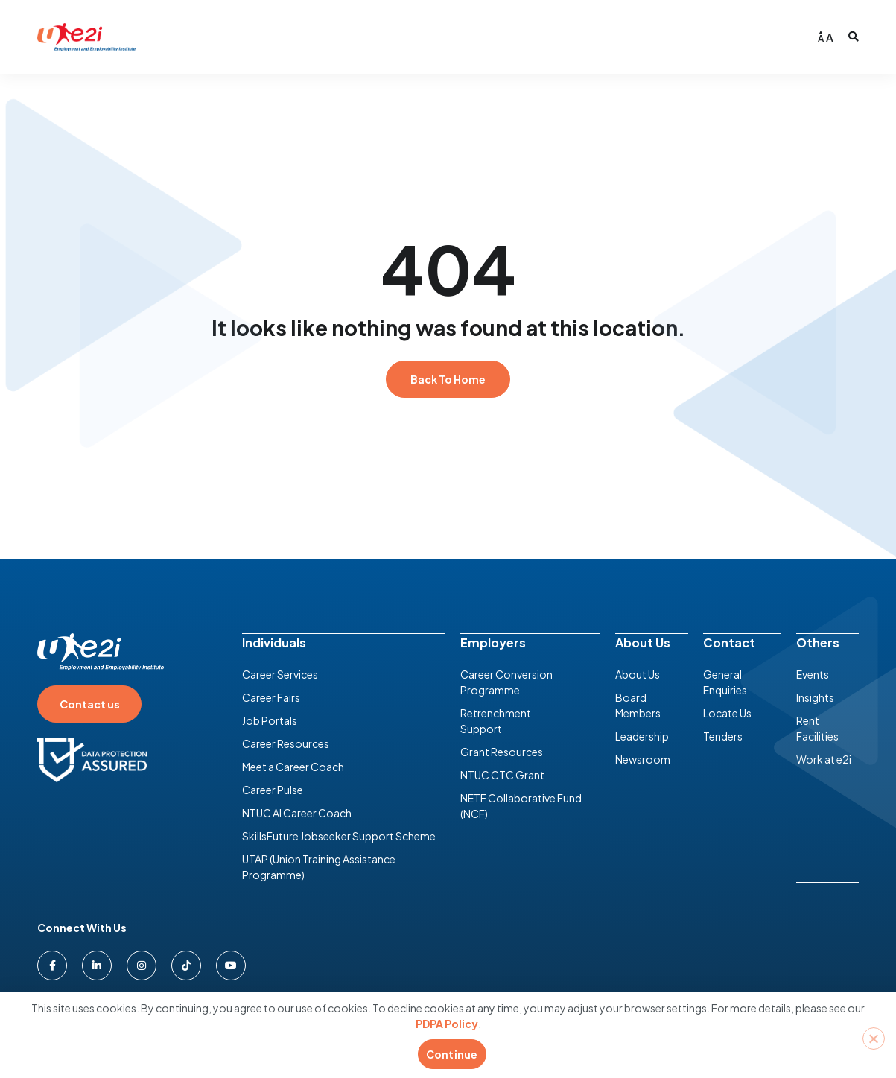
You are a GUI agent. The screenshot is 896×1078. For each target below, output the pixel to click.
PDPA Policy (447, 1023)
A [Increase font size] (829, 37)
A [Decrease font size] (821, 38)
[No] (873, 1038)
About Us (642, 642)
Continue (452, 1054)
